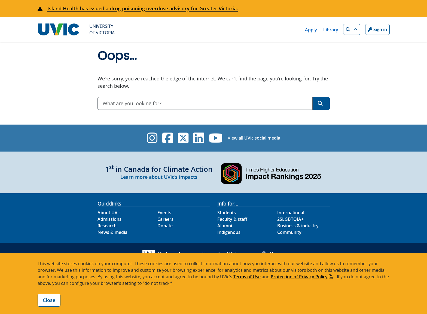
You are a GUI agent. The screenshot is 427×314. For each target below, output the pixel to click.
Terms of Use (247, 277)
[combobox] (205, 103)
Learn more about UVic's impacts (158, 177)
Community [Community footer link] (289, 232)
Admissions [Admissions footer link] (109, 219)
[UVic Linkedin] (198, 138)
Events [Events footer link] (164, 213)
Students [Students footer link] (226, 213)
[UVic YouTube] (216, 138)
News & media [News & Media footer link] (112, 232)
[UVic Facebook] (167, 138)
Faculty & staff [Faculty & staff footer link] (232, 219)
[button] (351, 29)
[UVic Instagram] (152, 138)
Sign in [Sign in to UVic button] (377, 29)
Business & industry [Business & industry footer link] (298, 226)
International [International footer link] (290, 213)
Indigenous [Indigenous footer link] (228, 232)
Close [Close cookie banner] (49, 300)
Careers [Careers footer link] (165, 219)
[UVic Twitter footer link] (183, 138)
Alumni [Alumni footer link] (224, 226)
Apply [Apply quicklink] (311, 30)
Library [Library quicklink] (330, 30)
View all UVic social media (254, 138)
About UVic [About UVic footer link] (109, 213)
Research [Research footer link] (107, 226)
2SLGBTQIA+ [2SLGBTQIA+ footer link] (290, 219)
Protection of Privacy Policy (299, 277)
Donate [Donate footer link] (165, 226)
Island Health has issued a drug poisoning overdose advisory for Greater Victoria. (142, 8)
